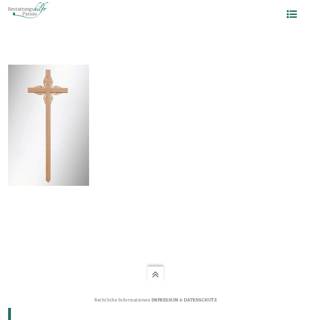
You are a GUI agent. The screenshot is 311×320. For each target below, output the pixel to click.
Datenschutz (200, 300)
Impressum (165, 300)
